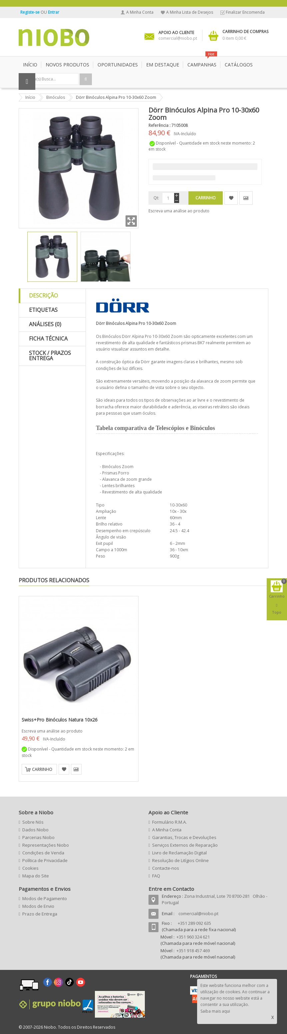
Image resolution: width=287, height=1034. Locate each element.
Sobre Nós (33, 822)
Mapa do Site (35, 876)
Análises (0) (45, 324)
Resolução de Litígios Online (180, 860)
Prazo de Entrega (39, 914)
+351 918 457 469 (193, 951)
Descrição (43, 295)
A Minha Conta (139, 12)
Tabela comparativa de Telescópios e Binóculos (155, 428)
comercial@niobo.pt (198, 913)
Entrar (53, 12)
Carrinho (42, 769)
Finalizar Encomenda (245, 12)
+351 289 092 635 (194, 923)
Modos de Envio (38, 906)
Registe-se (30, 12)
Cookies (30, 868)
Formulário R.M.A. (169, 822)
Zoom (131, 221)
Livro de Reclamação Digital (179, 853)
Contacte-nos (165, 868)
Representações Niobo (45, 845)
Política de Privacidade (45, 860)
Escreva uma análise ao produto (178, 211)
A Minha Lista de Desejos (189, 12)
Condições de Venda (43, 853)
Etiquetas (43, 310)
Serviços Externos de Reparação (185, 845)
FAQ (156, 876)
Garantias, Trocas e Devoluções (184, 837)
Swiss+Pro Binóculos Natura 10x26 (60, 719)
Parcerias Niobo (38, 837)
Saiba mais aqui (215, 1011)
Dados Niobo (35, 830)
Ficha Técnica (48, 338)
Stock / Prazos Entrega (50, 355)
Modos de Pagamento (44, 898)
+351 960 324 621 (193, 937)
